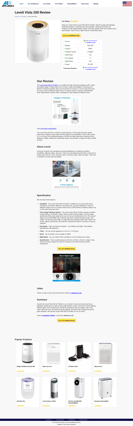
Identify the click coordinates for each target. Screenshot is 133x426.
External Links (83, 419)
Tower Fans (85, 4)
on (75, 293)
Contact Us (49, 419)
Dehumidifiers (72, 4)
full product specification (48, 128)
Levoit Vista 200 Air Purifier (49, 85)
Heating (95, 4)
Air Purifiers (59, 4)
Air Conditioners (33, 4)
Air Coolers (47, 4)
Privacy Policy (60, 419)
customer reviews (48, 315)
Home (21, 4)
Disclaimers (72, 419)
